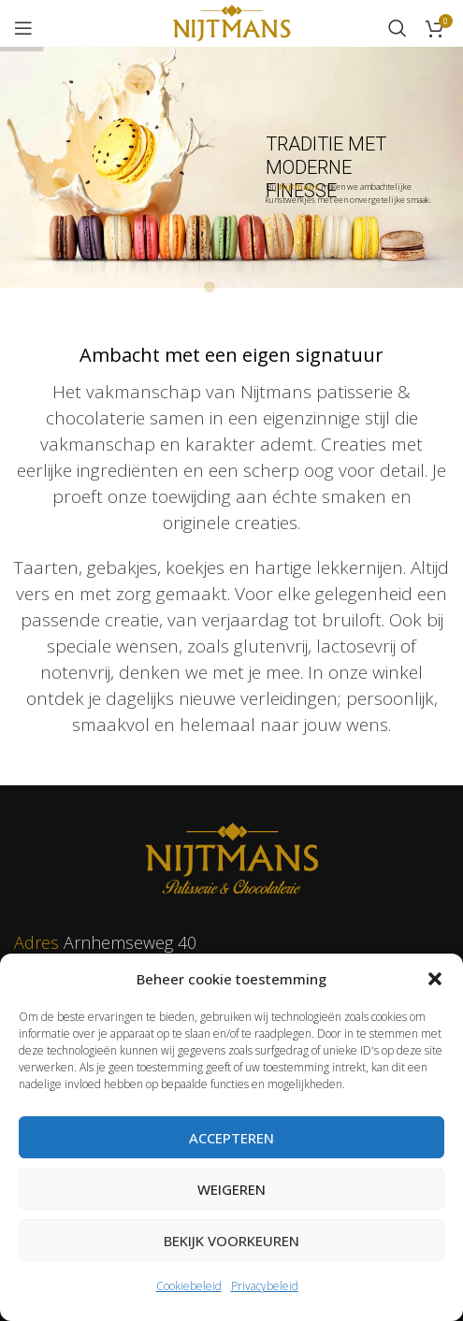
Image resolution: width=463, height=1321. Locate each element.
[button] (435, 978)
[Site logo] (231, 26)
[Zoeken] (397, 28)
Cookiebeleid (189, 1286)
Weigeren (231, 1189)
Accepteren (231, 1137)
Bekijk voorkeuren (231, 1240)
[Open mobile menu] (23, 28)
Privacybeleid (264, 1286)
